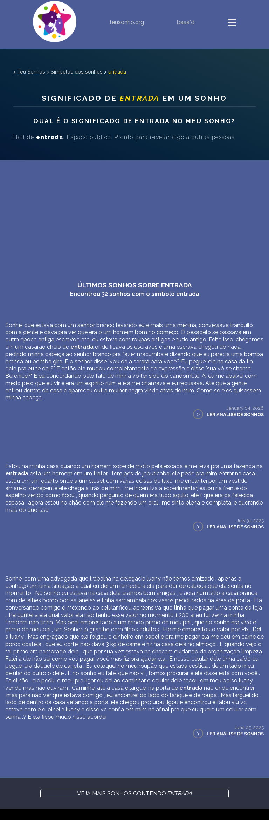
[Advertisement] (134, 213)
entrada (117, 72)
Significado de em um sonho (134, 98)
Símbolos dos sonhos (77, 72)
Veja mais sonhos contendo (134, 793)
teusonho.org (127, 22)
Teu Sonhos (31, 72)
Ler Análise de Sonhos (235, 414)
